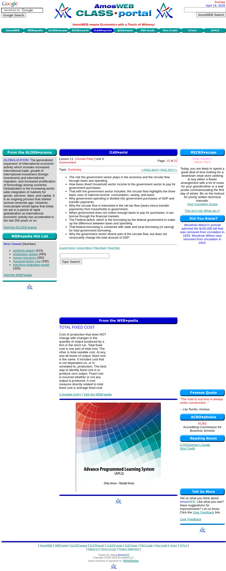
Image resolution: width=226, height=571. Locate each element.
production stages (25, 254)
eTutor (173, 545)
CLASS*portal (114, 545)
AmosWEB (46, 545)
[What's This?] (202, 162)
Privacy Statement (129, 549)
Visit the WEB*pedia (18, 275)
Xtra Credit (187, 448)
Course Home (67, 247)
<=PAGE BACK (149, 169)
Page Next (114, 247)
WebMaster (131, 560)
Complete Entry (70, 394)
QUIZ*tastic (131, 545)
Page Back (100, 247)
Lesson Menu (84, 247)
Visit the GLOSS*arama (20, 227)
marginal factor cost (26, 261)
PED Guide (146, 545)
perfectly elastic (24, 250)
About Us (93, 549)
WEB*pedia (61, 545)
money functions (24, 257)
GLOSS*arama (78, 545)
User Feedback (203, 512)
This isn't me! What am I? (202, 211)
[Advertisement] (56, 90)
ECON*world (97, 545)
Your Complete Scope (202, 204)
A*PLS (183, 545)
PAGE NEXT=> (168, 169)
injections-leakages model (31, 265)
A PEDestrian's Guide (195, 445)
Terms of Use (108, 549)
